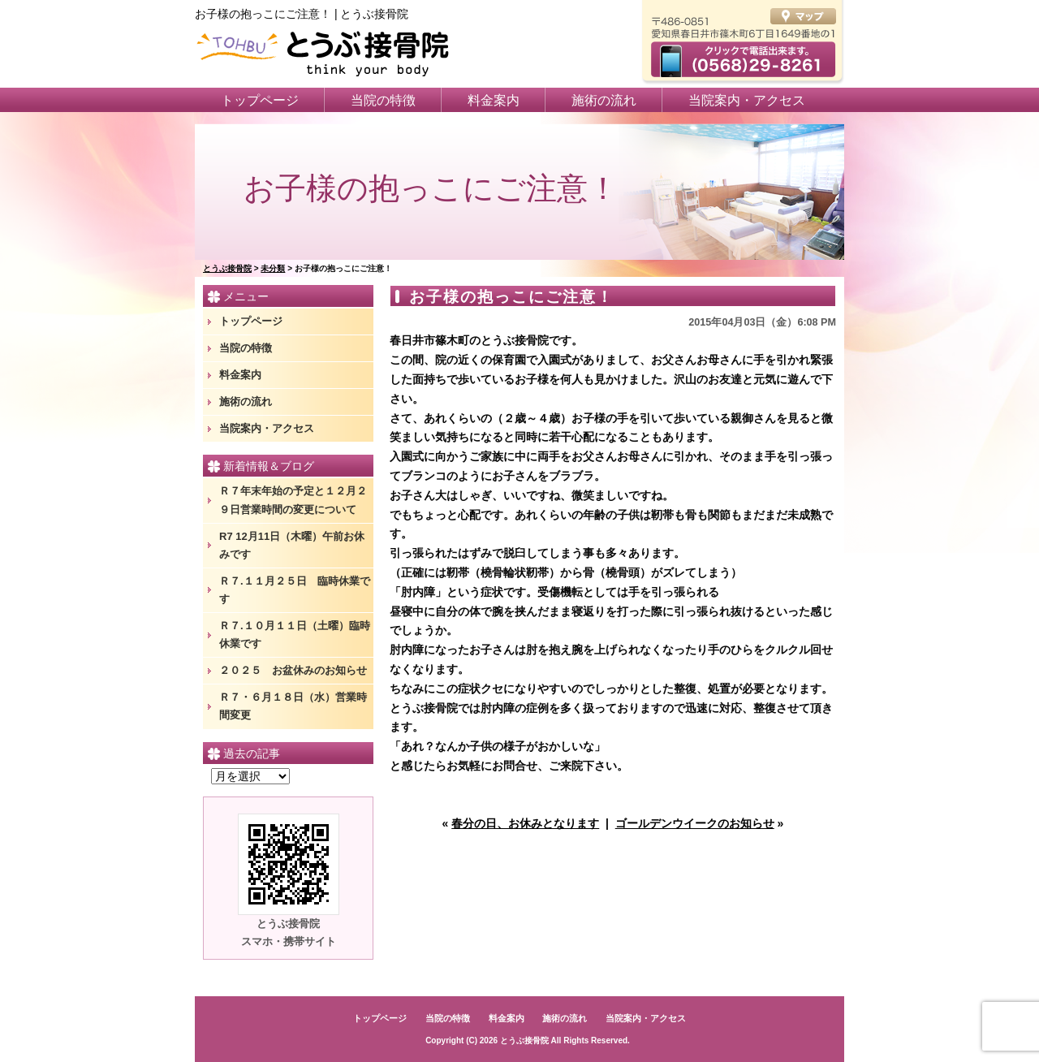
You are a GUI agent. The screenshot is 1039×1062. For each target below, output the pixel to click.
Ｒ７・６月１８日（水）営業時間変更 (293, 706)
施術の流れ (603, 100)
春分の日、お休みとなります (525, 823)
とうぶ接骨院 (524, 1040)
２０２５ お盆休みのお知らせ (293, 670)
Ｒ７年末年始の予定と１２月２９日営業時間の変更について (293, 500)
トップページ (260, 100)
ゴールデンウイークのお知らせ (694, 823)
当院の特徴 (383, 100)
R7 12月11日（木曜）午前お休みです (291, 545)
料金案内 (494, 100)
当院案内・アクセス (746, 100)
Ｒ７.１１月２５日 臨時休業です (294, 590)
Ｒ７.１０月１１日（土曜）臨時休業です (294, 635)
